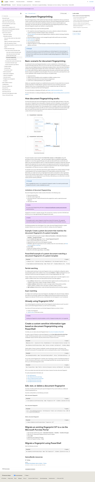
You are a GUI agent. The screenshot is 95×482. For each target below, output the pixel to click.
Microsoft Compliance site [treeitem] (7, 86)
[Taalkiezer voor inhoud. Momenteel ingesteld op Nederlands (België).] (6, 475)
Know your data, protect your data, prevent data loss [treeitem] (12, 38)
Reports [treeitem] (5, 46)
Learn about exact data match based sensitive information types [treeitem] (13, 54)
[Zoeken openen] (87, 2)
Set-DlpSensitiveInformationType (34, 380)
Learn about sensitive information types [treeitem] (13, 52)
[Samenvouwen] (20, 13)
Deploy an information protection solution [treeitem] (12, 41)
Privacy (24, 478)
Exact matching (31, 40)
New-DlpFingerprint (32, 375)
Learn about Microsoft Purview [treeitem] (8, 20)
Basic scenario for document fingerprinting (81, 15)
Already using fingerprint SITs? (79, 18)
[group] (47, 262)
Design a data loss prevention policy (55, 90)
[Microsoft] (2, 1)
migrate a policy (31, 312)
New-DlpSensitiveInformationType (35, 376)
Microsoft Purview (32, 13)
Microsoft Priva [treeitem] (5, 87)
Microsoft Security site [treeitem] (6, 91)
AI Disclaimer (3, 478)
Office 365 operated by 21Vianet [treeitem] (10, 43)
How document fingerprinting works (80, 17)
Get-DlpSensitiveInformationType (34, 381)
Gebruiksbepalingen (43, 478)
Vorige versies (10, 478)
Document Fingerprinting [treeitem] (11, 57)
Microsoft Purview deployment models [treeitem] (9, 93)
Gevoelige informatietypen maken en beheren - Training (35, 463)
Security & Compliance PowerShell (56, 331)
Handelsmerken (51, 478)
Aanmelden (91, 1)
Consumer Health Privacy (33, 478)
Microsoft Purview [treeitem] (5, 18)
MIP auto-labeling (31, 34)
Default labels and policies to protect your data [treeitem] (13, 45)
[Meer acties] (69, 13)
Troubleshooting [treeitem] (5, 84)
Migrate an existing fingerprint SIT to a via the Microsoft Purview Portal (81, 25)
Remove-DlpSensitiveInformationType (35, 378)
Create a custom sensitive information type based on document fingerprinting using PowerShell (83, 21)
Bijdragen (20, 478)
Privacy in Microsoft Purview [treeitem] (7, 95)
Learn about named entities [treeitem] (11, 59)
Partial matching (31, 38)
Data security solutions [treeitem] (7, 34)
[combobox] (11, 16)
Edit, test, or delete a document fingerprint (81, 23)
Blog (15, 478)
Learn (26, 13)
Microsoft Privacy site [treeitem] (6, 89)
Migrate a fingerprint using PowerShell (80, 27)
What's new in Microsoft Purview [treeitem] (8, 21)
